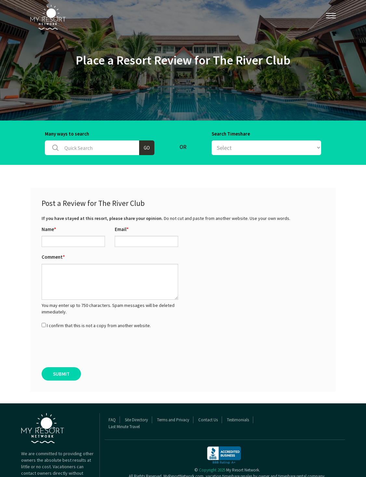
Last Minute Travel (124, 426)
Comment (53, 257)
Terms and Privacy (173, 420)
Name (49, 229)
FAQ (112, 420)
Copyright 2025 (212, 470)
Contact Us (208, 420)
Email (122, 229)
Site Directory (136, 420)
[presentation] (91, 348)
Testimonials (238, 420)
